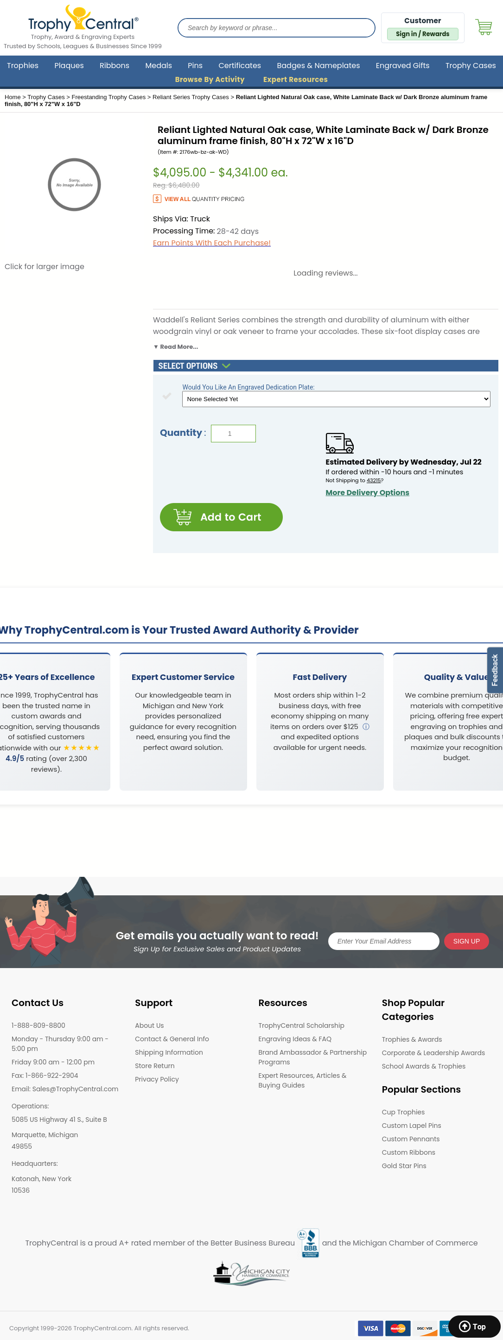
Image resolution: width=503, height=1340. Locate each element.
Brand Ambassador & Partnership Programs (313, 1057)
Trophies (22, 65)
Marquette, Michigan (45, 1134)
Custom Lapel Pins (411, 1125)
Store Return (154, 1065)
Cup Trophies (403, 1112)
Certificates (239, 65)
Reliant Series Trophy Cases (191, 97)
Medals (158, 65)
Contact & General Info (172, 1039)
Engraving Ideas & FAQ (295, 1039)
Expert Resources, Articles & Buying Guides (303, 1080)
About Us (149, 1025)
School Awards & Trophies (424, 1066)
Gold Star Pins (404, 1165)
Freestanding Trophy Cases (109, 97)
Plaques (68, 65)
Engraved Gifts (403, 65)
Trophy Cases (471, 65)
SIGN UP (466, 940)
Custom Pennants (411, 1139)
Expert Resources (295, 79)
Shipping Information (169, 1052)
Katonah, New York (41, 1178)
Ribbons (114, 65)
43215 (374, 480)
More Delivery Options (368, 492)
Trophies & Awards (412, 1039)
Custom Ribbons (408, 1152)
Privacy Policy (157, 1079)
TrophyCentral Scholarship (301, 1025)
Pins (195, 65)
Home (13, 97)
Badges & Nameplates (318, 65)
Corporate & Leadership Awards (433, 1052)
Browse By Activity (210, 79)
